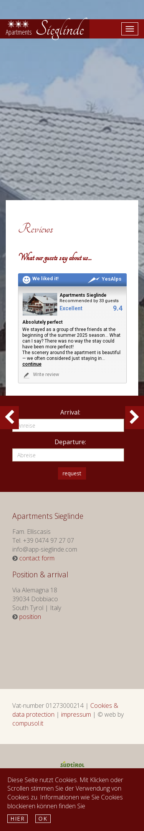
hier (17, 818)
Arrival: (70, 412)
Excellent (71, 308)
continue (31, 364)
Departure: (70, 442)
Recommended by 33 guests (89, 300)
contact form (37, 558)
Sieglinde (45, 28)
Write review (40, 375)
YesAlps (104, 279)
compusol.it (27, 723)
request (72, 473)
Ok (42, 818)
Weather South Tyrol (69, 651)
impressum (76, 714)
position (30, 616)
